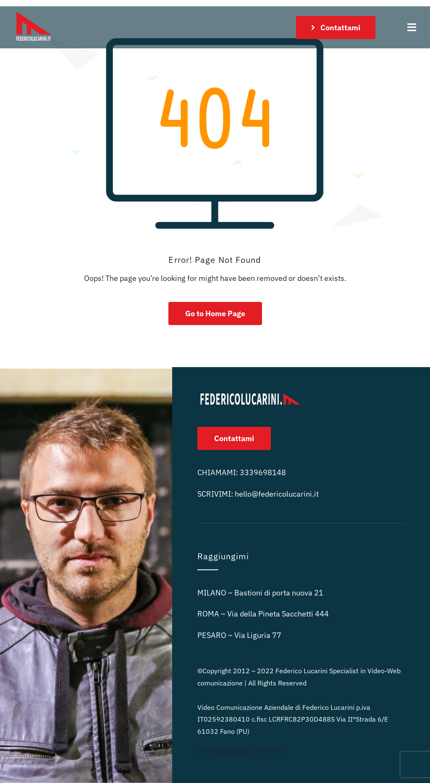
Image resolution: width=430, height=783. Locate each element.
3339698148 (263, 472)
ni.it (277, 494)
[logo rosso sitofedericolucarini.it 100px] (34, 10)
